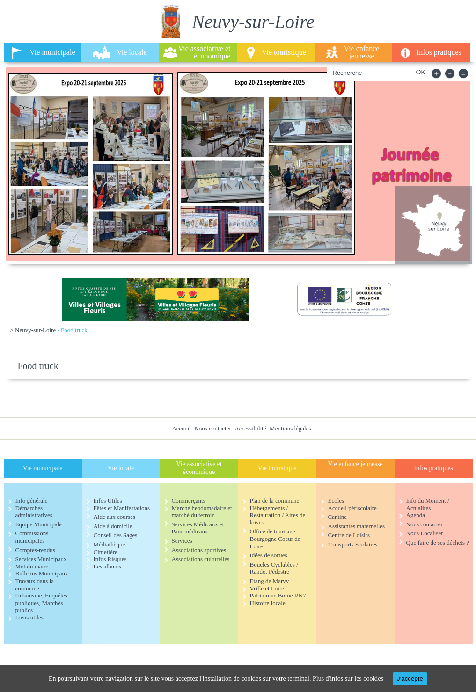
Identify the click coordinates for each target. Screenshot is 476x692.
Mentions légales (290, 428)
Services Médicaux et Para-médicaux (198, 528)
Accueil (181, 428)
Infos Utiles (108, 500)
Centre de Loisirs (349, 535)
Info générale (31, 500)
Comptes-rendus (35, 550)
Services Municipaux (41, 558)
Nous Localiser (424, 533)
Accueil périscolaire (352, 507)
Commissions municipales (32, 537)
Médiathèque (109, 544)
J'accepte (410, 678)
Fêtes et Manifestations (122, 507)
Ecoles (336, 500)
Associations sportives (199, 550)
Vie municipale (52, 52)
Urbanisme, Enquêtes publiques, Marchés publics (41, 602)
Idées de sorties (268, 555)
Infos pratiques (439, 52)
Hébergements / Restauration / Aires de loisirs (278, 515)
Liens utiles (29, 617)
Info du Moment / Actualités (427, 504)
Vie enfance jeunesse (362, 52)
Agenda (415, 514)
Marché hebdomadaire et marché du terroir (202, 511)
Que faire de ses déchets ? (437, 542)
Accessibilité (250, 428)
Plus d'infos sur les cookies (348, 678)
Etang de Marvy (269, 580)
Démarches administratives (33, 511)
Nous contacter (212, 428)
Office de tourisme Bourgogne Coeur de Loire (275, 538)
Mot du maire (32, 566)
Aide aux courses (115, 516)
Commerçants (188, 500)
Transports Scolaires (353, 544)
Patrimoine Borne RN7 (278, 595)
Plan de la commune (275, 500)
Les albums (108, 566)
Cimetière (105, 551)
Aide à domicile (113, 526)
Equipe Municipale (38, 524)
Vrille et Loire (267, 588)
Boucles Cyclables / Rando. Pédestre (274, 568)
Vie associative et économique (204, 52)
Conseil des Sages (116, 535)
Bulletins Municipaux (41, 573)
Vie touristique (284, 52)
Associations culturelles (201, 558)
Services (182, 540)
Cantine (337, 516)
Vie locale (131, 52)
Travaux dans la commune (34, 584)
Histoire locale (268, 602)
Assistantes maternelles (356, 526)
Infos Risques (110, 558)
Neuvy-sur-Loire (35, 330)
